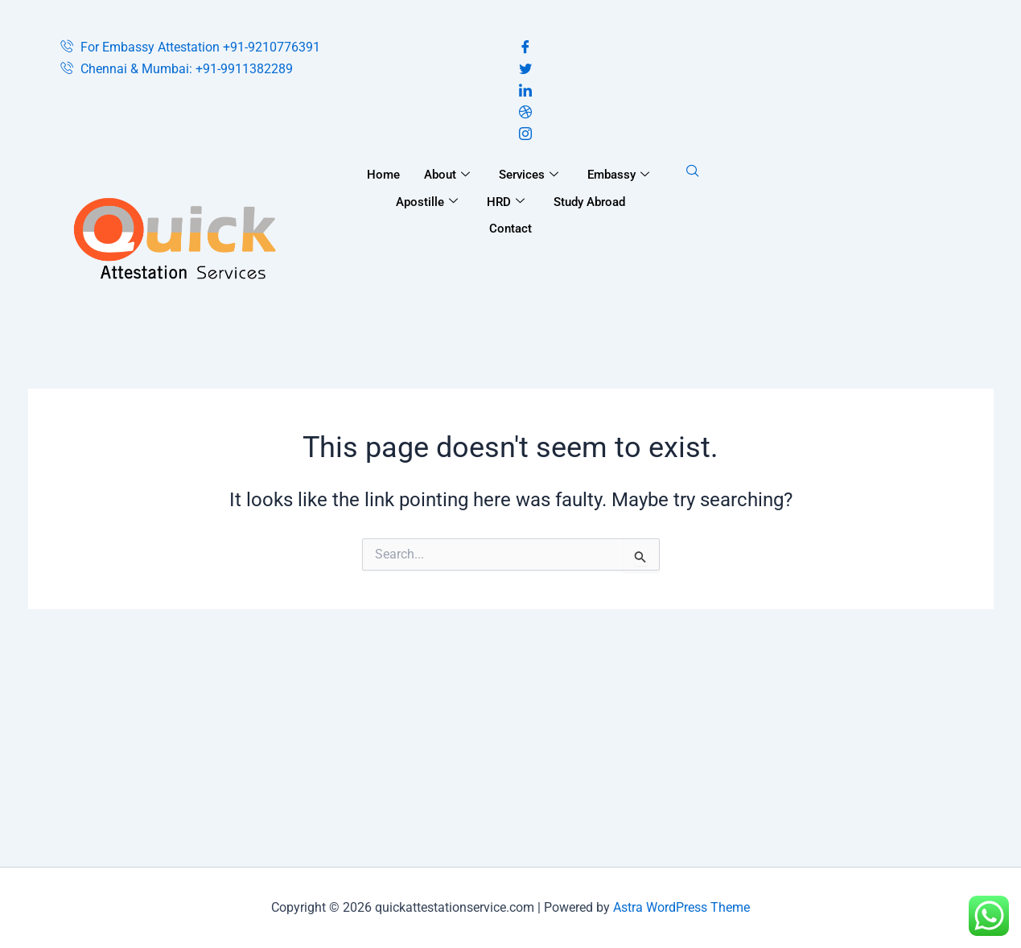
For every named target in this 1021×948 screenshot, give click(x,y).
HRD (506, 202)
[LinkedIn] (740, 91)
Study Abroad (589, 202)
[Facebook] (740, 48)
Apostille (427, 202)
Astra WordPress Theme (681, 907)
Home (383, 174)
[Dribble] (740, 113)
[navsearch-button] (692, 172)
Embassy (618, 174)
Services (528, 174)
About (447, 174)
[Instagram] (740, 135)
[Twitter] (740, 69)
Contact (510, 228)
